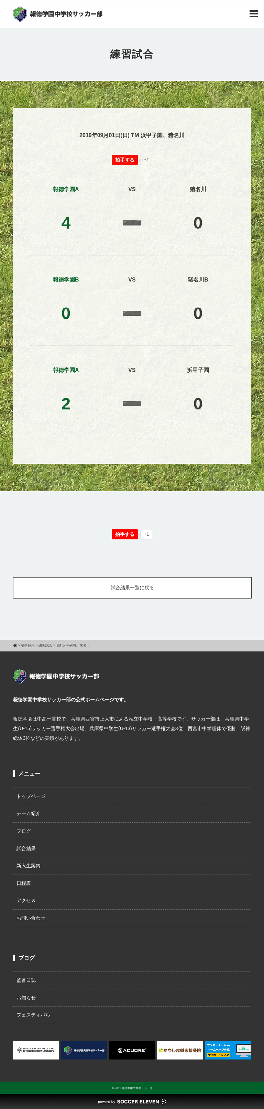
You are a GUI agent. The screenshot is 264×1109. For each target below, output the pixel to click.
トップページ (30, 796)
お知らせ (26, 997)
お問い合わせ (30, 918)
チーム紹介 (28, 813)
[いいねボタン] (125, 160)
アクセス (26, 900)
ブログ (23, 831)
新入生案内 (28, 865)
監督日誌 (26, 980)
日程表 (23, 883)
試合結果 (26, 848)
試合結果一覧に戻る (132, 587)
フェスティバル (33, 1015)
